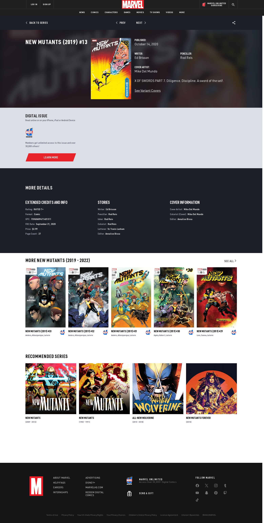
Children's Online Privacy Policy (143, 515)
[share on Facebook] (197, 486)
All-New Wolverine (143, 446)
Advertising (93, 477)
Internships (60, 492)
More (182, 12)
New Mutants (32, 446)
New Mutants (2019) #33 (38, 360)
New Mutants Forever (198, 446)
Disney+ (90, 482)
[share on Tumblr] (225, 486)
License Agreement (169, 515)
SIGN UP (47, 4)
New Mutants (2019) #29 (210, 360)
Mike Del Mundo (100, 86)
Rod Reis (163, 72)
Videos (169, 12)
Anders (28, 364)
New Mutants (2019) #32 (81, 360)
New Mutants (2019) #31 (124, 360)
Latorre (47, 364)
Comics (94, 12)
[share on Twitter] (206, 486)
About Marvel (61, 477)
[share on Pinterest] (216, 493)
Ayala (156, 364)
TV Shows (155, 12)
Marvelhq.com (94, 487)
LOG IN (34, 4)
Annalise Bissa (112, 262)
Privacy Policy (68, 515)
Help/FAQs (59, 482)
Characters (111, 12)
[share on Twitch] (225, 493)
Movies (140, 12)
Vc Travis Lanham (116, 257)
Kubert (162, 364)
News (82, 12)
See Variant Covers (102, 105)
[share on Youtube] (197, 493)
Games (127, 12)
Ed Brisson (96, 72)
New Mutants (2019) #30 (167, 360)
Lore (198, 364)
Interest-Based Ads (190, 515)
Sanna (203, 364)
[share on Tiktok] (197, 500)
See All (230, 290)
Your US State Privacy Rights (90, 515)
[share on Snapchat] (206, 493)
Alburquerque (37, 364)
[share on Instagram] (216, 486)
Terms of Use (52, 515)
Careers (58, 487)
